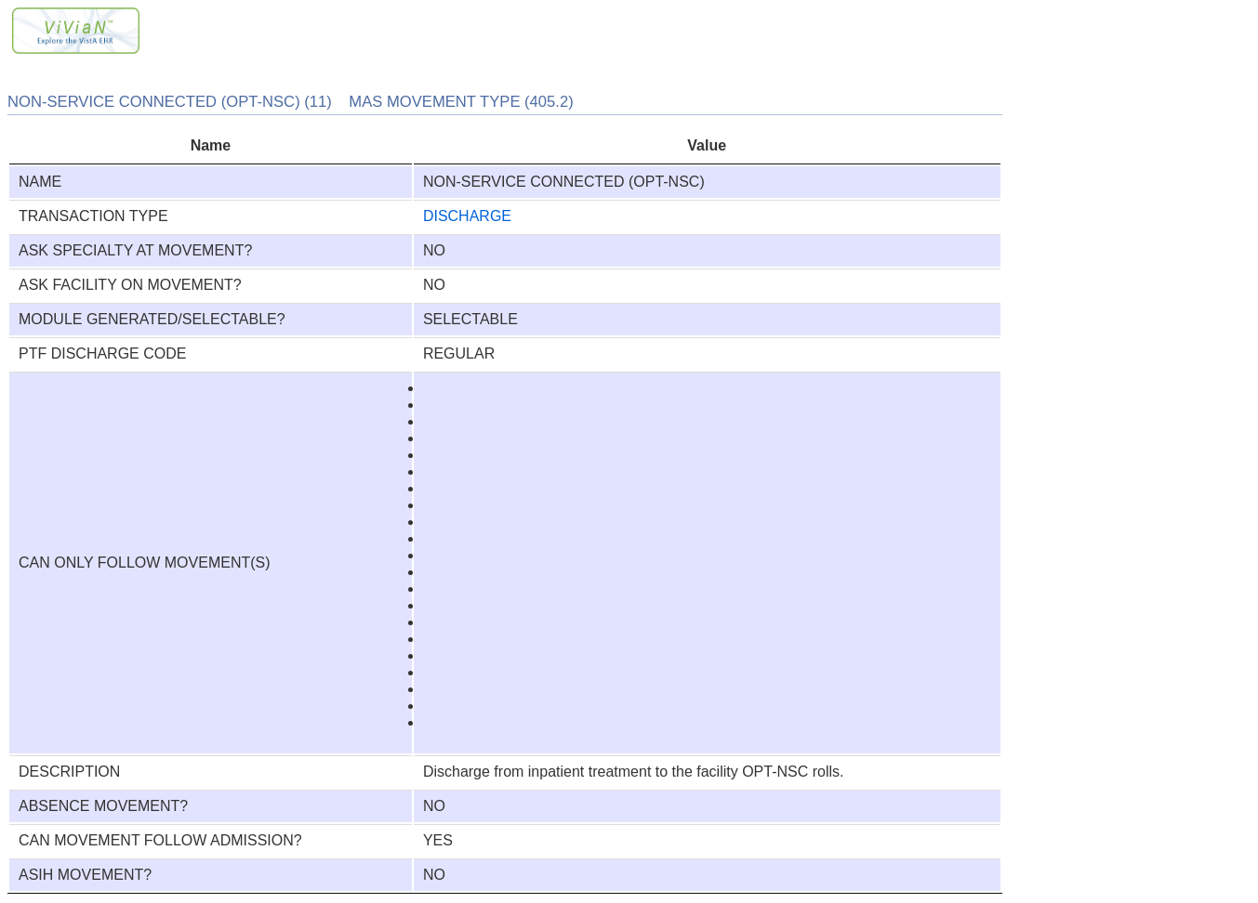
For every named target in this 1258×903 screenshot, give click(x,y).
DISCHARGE (467, 216)
